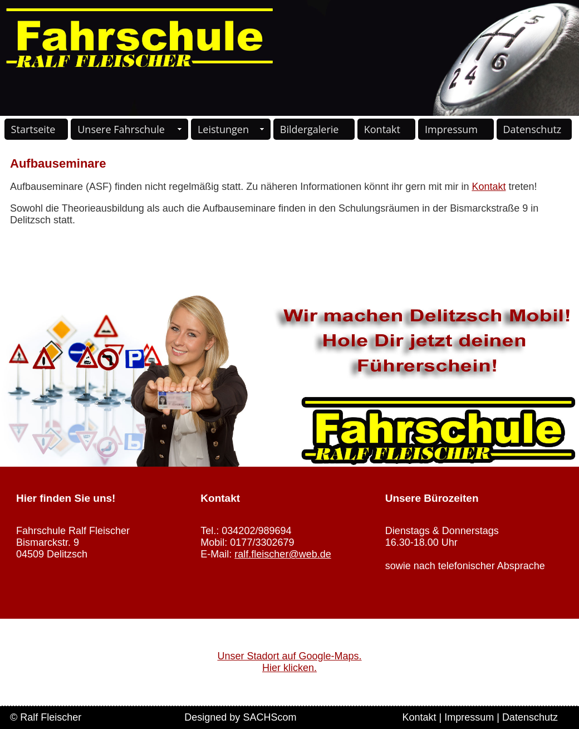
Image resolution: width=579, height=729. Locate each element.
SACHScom (269, 717)
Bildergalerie (309, 129)
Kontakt (382, 129)
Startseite (33, 129)
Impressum (451, 129)
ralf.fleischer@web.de (282, 554)
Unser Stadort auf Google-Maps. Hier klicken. (289, 661)
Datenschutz (532, 129)
